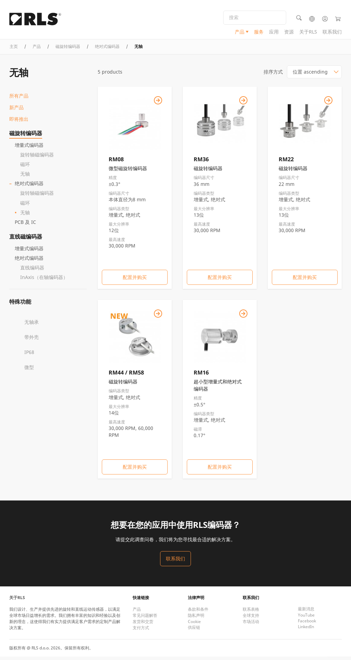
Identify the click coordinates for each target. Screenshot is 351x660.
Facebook (307, 624)
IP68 (29, 355)
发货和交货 (143, 625)
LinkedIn (306, 630)
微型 (29, 370)
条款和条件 (198, 612)
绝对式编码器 (29, 186)
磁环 (25, 167)
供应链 (194, 631)
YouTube (306, 618)
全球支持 (251, 619)
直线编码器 (32, 270)
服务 (259, 32)
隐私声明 (196, 619)
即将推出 (18, 122)
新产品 (16, 110)
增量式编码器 (29, 148)
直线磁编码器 (25, 239)
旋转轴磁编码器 (37, 158)
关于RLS (308, 32)
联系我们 (332, 32)
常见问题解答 (145, 619)
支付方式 (141, 631)
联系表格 (251, 612)
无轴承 (31, 325)
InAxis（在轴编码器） (44, 280)
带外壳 (31, 340)
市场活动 (251, 625)
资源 (289, 32)
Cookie (194, 625)
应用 (274, 32)
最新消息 (306, 612)
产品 (239, 32)
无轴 (25, 177)
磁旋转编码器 (25, 136)
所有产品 (18, 99)
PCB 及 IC (25, 225)
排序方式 (273, 75)
